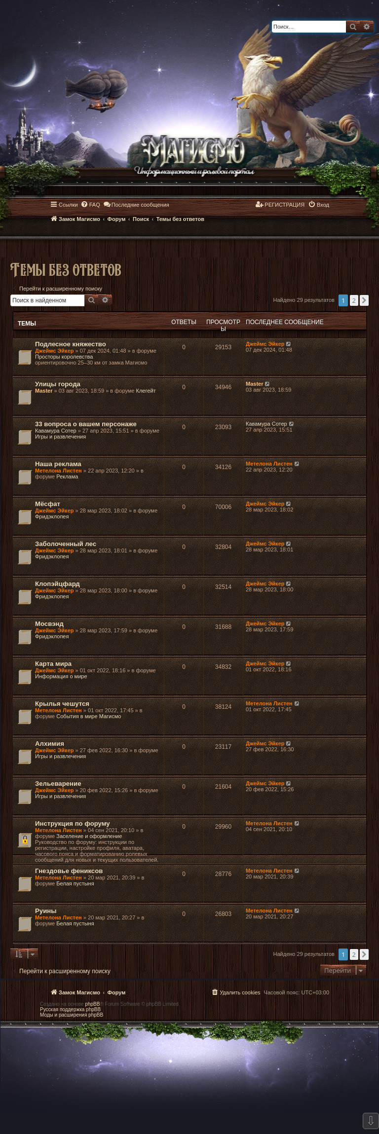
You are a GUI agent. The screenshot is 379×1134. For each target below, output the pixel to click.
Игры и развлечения (60, 436)
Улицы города (57, 384)
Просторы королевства (64, 357)
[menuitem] (90, 205)
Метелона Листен (58, 471)
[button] (364, 300)
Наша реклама (58, 464)
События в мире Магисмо (88, 716)
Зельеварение (58, 783)
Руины (45, 911)
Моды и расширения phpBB (71, 1015)
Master (43, 391)
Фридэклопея (52, 516)
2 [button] (354, 300)
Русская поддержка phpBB (70, 1009)
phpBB (92, 1004)
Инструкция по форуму (72, 823)
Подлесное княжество (70, 344)
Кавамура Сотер (55, 431)
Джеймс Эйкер (54, 351)
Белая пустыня (75, 883)
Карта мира (53, 663)
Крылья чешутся (62, 703)
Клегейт (146, 391)
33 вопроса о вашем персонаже (86, 424)
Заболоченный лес (65, 544)
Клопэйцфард (57, 583)
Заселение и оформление (89, 836)
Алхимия (49, 743)
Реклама (67, 476)
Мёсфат (47, 504)
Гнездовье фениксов (69, 871)
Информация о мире (61, 676)
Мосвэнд (49, 623)
